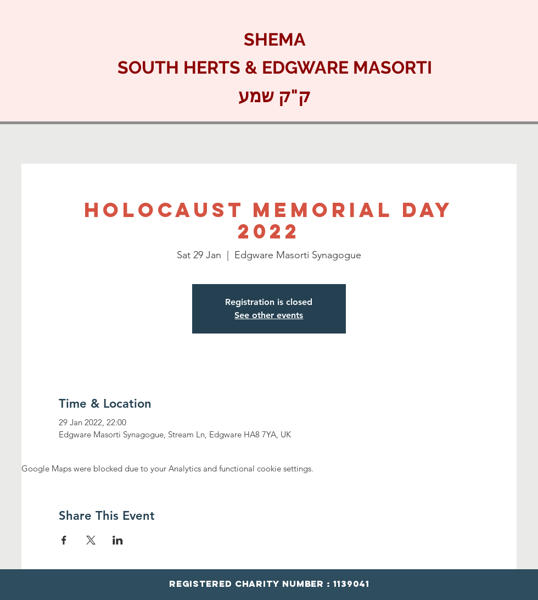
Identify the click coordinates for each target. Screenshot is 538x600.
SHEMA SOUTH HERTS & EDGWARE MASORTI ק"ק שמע (274, 67)
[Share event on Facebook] (64, 540)
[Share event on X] (91, 540)
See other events (268, 315)
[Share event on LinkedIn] (118, 540)
